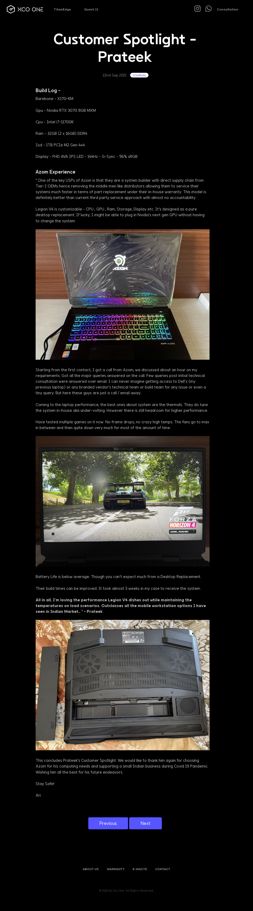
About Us (91, 869)
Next (146, 823)
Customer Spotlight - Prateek (124, 47)
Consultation (227, 9)
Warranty (116, 869)
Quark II (91, 9)
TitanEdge (62, 9)
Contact (162, 869)
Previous (108, 823)
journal (139, 75)
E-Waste (140, 869)
